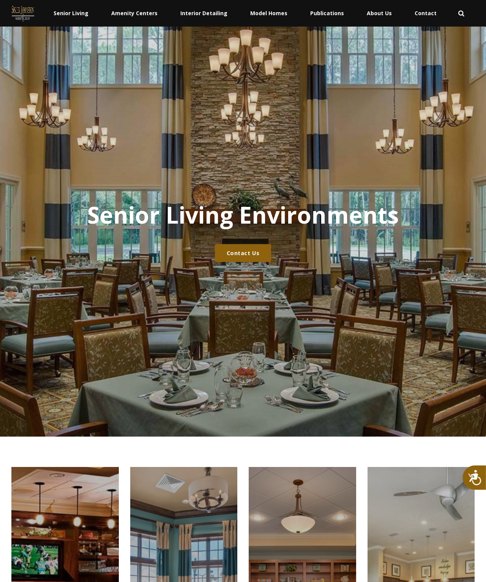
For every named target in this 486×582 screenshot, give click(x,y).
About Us (379, 13)
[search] (461, 13)
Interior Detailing (203, 13)
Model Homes (268, 13)
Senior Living (71, 13)
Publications (327, 13)
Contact (426, 13)
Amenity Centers (134, 13)
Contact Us (243, 253)
